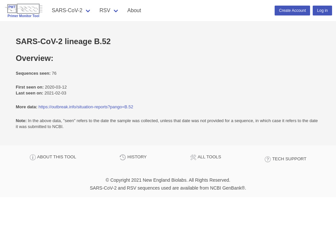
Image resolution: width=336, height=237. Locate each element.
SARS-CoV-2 (67, 10)
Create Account (292, 10)
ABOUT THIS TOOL (53, 157)
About (134, 10)
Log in (322, 10)
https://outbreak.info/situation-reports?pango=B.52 (85, 106)
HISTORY (132, 157)
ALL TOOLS (205, 157)
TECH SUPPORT (285, 159)
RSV (104, 10)
